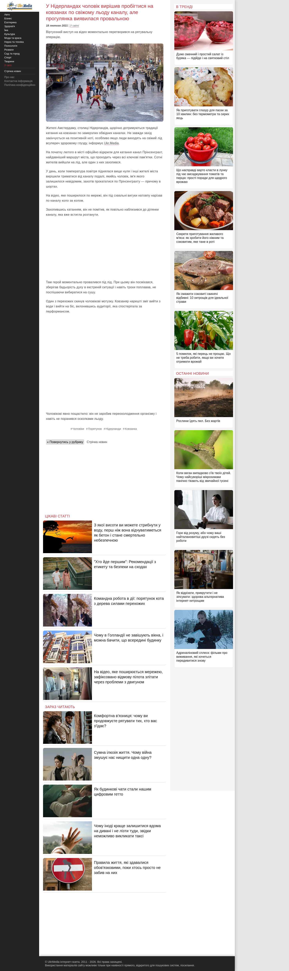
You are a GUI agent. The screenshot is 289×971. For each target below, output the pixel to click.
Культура (9, 34)
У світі (74, 25)
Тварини (9, 61)
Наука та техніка (14, 41)
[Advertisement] (104, 248)
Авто (7, 14)
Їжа (6, 30)
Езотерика (10, 22)
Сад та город (12, 53)
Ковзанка (131, 428)
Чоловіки (78, 428)
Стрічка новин (97, 442)
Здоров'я (9, 26)
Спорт (8, 57)
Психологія (10, 45)
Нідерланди (113, 428)
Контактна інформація (18, 81)
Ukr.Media (111, 143)
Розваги (9, 49)
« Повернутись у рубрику (65, 442)
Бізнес (8, 18)
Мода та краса (12, 37)
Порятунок (95, 428)
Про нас (9, 77)
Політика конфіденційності (21, 84)
